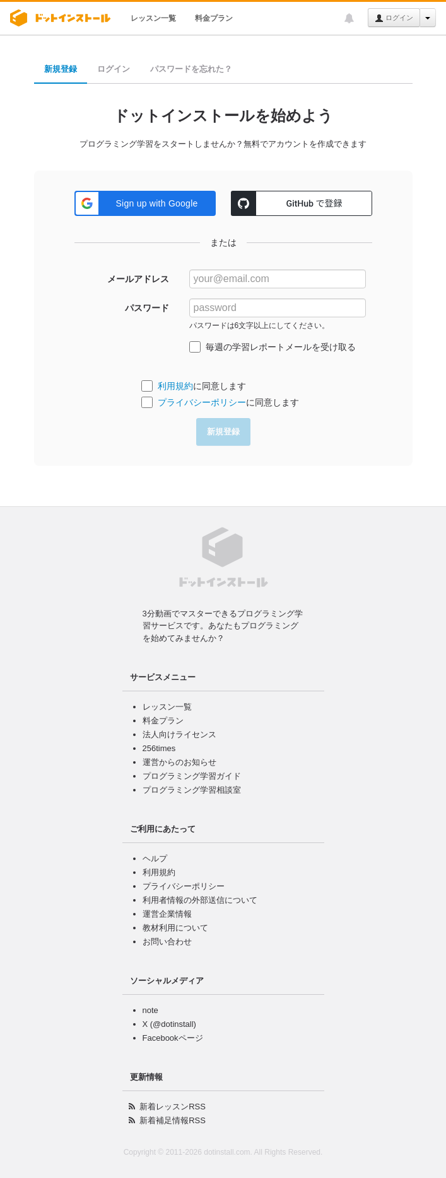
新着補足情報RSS (172, 1120)
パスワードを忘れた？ (191, 69)
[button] (145, 203)
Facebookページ (173, 1038)
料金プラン (214, 18)
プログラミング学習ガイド (192, 776)
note (150, 1010)
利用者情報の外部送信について (200, 900)
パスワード (147, 308)
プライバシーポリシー (202, 402)
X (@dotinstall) (169, 1024)
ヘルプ (155, 858)
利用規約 (175, 386)
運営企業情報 (167, 914)
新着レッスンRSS (172, 1106)
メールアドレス (138, 279)
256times (159, 748)
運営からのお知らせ (179, 762)
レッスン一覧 (153, 18)
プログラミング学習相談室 (192, 790)
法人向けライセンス (179, 734)
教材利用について (175, 927)
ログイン (394, 18)
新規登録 (60, 69)
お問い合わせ (167, 941)
